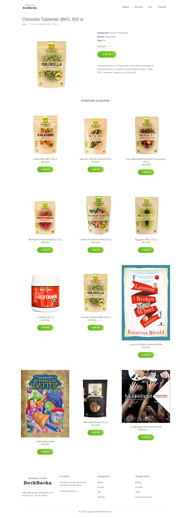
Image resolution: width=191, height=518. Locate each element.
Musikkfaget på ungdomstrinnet (146, 428)
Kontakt (139, 489)
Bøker (126, 7)
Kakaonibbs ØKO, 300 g (45, 161)
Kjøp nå (107, 56)
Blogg (138, 484)
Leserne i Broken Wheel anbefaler (146, 346)
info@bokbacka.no (68, 493)
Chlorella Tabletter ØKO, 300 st (95, 319)
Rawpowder (122, 34)
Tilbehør (161, 7)
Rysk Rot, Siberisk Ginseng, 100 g (95, 161)
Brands (139, 7)
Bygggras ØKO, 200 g (146, 241)
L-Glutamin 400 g (45, 319)
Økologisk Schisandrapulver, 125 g (45, 241)
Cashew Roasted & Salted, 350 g (95, 241)
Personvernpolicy (143, 499)
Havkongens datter (45, 443)
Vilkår (137, 494)
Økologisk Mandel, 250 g (95, 424)
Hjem (24, 26)
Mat (150, 7)
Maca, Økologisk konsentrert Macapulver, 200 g (146, 162)
